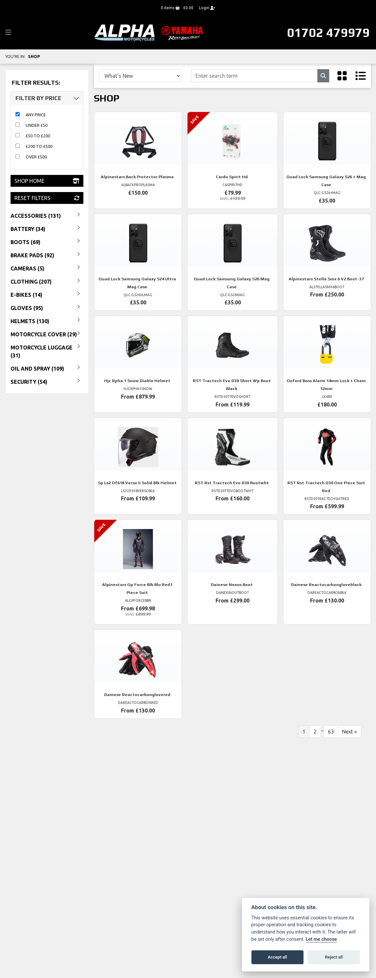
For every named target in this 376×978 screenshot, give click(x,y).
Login (207, 8)
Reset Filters (46, 198)
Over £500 (36, 156)
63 (331, 732)
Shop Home (46, 181)
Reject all (334, 957)
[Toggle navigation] (8, 33)
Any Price (36, 114)
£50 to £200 (38, 135)
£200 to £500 (39, 146)
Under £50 (36, 125)
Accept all (277, 957)
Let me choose (321, 939)
